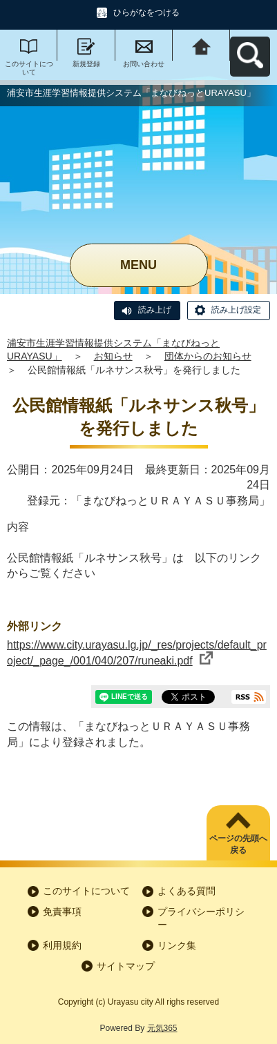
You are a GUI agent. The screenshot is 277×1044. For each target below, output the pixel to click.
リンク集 (176, 945)
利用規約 (62, 945)
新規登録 (86, 64)
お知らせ (113, 356)
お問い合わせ (143, 64)
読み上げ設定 (236, 310)
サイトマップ (126, 966)
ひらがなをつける (146, 12)
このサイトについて (29, 68)
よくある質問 (186, 890)
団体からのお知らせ (207, 356)
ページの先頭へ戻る (238, 844)
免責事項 (62, 911)
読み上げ (154, 310)
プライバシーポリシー (201, 918)
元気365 (162, 1028)
